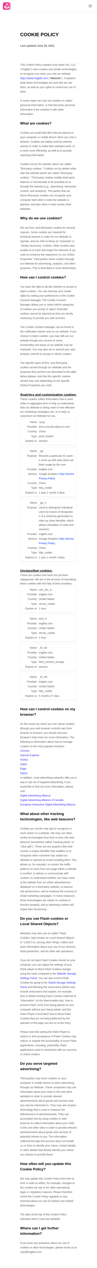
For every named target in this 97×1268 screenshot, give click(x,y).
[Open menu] (90, 6)
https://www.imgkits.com (34, 78)
